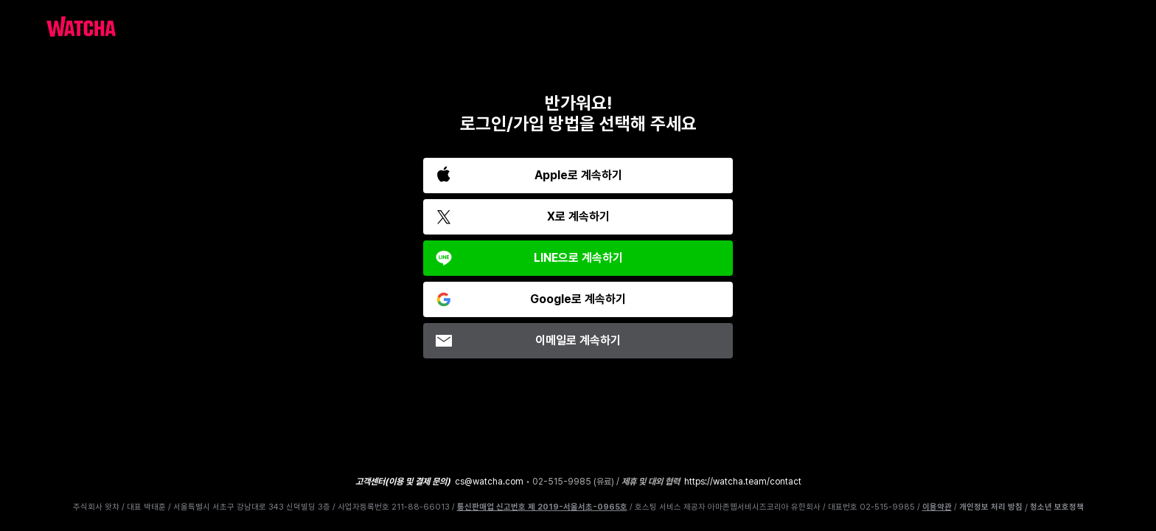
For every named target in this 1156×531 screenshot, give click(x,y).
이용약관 (937, 507)
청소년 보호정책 (1057, 507)
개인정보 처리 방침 (991, 507)
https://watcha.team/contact (742, 481)
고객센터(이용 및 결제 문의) (402, 481)
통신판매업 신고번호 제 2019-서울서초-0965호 (542, 507)
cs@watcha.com (489, 481)
